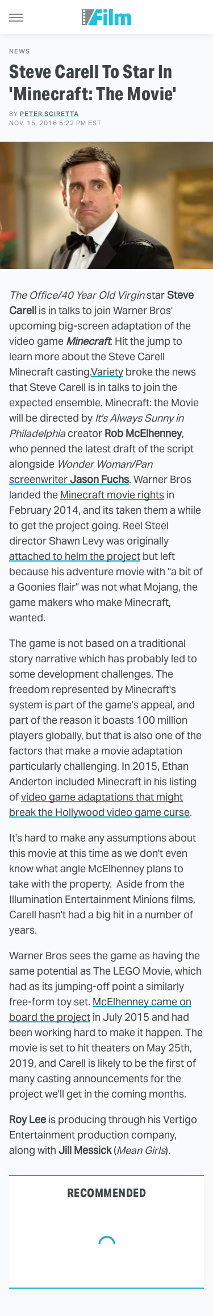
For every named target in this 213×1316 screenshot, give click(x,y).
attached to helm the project (74, 556)
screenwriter (69, 479)
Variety (107, 371)
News (19, 51)
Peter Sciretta (49, 114)
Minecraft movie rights (112, 494)
